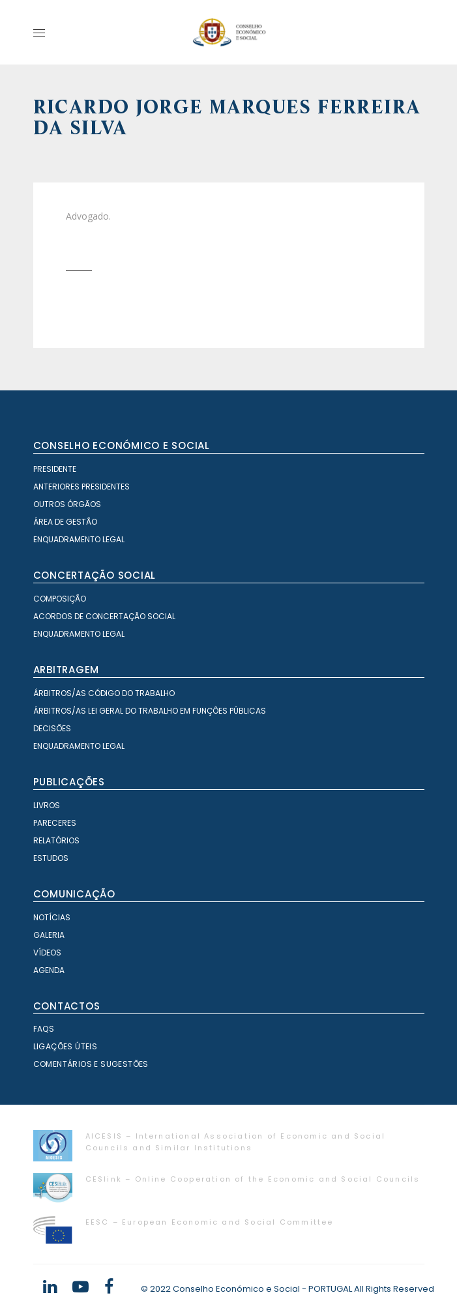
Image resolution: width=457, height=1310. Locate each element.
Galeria (49, 934)
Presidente (54, 468)
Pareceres (54, 822)
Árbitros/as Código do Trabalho (104, 693)
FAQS (44, 1028)
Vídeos (47, 952)
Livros (46, 805)
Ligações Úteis (65, 1046)
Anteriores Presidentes (81, 486)
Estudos (50, 858)
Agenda (49, 970)
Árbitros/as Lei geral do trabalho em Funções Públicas (149, 710)
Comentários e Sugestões (91, 1064)
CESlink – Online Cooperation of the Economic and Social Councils (252, 1179)
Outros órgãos (67, 504)
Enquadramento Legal (79, 539)
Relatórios (56, 840)
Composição (59, 598)
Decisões (52, 728)
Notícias (51, 917)
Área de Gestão (65, 521)
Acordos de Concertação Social (104, 616)
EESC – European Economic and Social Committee (209, 1222)
